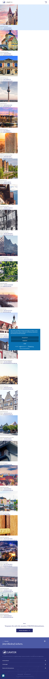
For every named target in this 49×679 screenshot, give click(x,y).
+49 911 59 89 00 (7, 488)
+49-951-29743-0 (7, 53)
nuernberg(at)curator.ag (8, 490)
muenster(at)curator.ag (8, 414)
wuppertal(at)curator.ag (8, 591)
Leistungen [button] (5, 664)
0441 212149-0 (6, 514)
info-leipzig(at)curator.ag (8, 337)
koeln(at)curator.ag (7, 312)
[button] (24, 643)
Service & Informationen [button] (8, 668)
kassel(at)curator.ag (7, 286)
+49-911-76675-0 (7, 182)
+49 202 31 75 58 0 (7, 590)
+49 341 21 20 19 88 (8, 336)
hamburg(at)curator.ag (7, 260)
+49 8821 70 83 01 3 (8, 207)
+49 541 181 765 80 (7, 538)
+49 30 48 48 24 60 (7, 105)
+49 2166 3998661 (7, 361)
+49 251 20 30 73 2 (7, 413)
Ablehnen (24, 340)
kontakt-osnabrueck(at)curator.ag (10, 540)
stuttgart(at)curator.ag (7, 565)
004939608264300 (7, 464)
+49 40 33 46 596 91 (8, 259)
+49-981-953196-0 (7, 28)
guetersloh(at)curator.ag (8, 234)
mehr (24, 343)
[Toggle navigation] (46, 2)
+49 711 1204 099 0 (7, 564)
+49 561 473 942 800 (8, 284)
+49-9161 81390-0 (7, 438)
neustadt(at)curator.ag (7, 440)
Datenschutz (27, 674)
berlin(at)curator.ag (7, 106)
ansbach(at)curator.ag (7, 29)
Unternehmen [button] (5, 660)
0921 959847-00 (7, 79)
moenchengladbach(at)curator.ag (10, 363)
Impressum (20, 674)
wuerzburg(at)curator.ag (8, 617)
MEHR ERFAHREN (23, 630)
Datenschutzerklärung (26, 348)
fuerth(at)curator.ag (7, 183)
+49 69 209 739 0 (7, 156)
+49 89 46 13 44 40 (7, 387)
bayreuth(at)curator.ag (7, 80)
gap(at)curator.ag (6, 209)
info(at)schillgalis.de (7, 132)
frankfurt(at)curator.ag (7, 157)
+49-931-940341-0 (7, 615)
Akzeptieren (25, 337)
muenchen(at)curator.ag (8, 389)
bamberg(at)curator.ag (7, 55)
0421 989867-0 (6, 130)
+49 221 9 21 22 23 (7, 310)
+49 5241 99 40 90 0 (8, 233)
